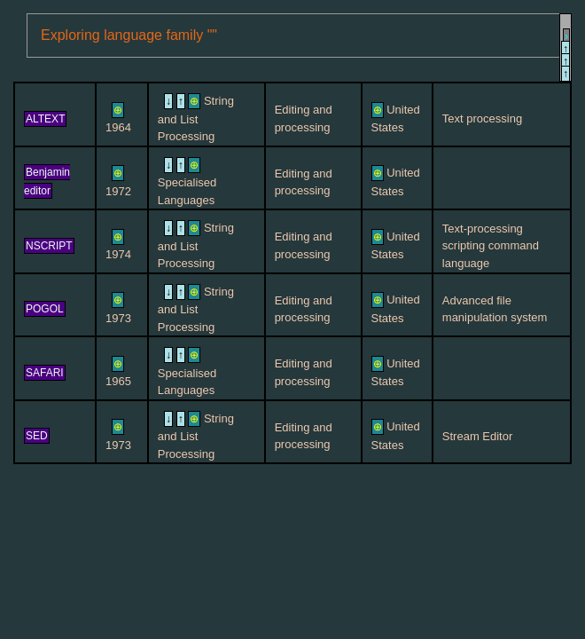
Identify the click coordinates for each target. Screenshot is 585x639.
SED (37, 436)
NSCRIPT (49, 246)
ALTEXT (45, 119)
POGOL (45, 309)
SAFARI (45, 373)
